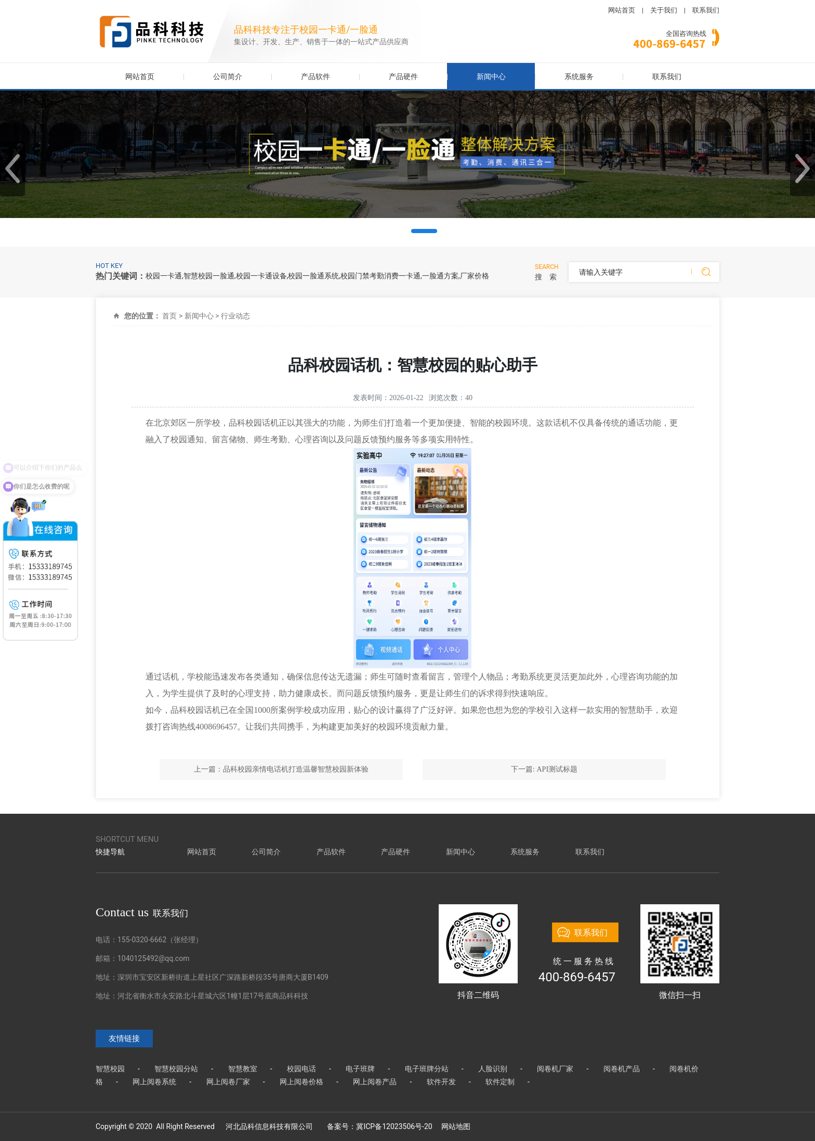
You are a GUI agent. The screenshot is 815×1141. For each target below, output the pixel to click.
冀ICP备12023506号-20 (394, 1126)
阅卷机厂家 (555, 1069)
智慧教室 (242, 1069)
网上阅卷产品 (375, 1082)
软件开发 (441, 1082)
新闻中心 (491, 76)
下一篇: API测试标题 (544, 769)
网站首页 (621, 10)
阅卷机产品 (621, 1069)
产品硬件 (403, 76)
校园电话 (301, 1069)
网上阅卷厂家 (228, 1082)
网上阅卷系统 (154, 1082)
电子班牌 (360, 1069)
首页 (169, 316)
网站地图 (455, 1126)
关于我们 (663, 10)
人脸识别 (492, 1069)
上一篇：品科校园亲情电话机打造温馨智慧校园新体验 (281, 769)
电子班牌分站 (427, 1069)
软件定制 (500, 1082)
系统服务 (579, 76)
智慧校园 (110, 1069)
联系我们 (705, 10)
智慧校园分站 (176, 1069)
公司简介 (227, 76)
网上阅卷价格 (301, 1082)
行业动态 (235, 316)
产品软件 (315, 76)
